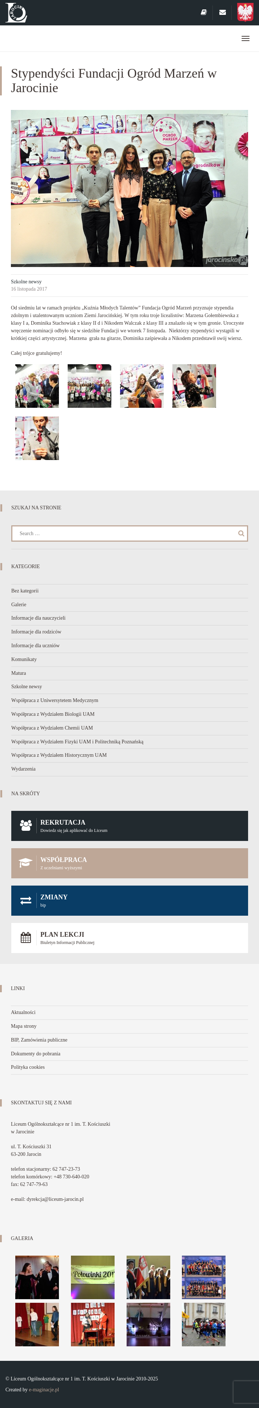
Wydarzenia (23, 769)
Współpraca (130, 863)
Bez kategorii (25, 591)
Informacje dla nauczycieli (38, 618)
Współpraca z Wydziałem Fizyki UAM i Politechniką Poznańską (77, 741)
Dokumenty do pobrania (35, 1053)
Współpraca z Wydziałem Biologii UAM (53, 714)
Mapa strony (23, 1026)
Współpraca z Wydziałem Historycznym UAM (59, 755)
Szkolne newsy (26, 281)
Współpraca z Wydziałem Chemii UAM (52, 728)
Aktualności (23, 1012)
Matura (18, 673)
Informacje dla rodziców (36, 632)
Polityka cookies (28, 1067)
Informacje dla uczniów (35, 645)
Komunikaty (24, 659)
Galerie (18, 604)
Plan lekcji (130, 938)
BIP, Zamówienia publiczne (39, 1040)
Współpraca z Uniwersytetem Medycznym (54, 700)
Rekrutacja (130, 826)
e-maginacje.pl (44, 1389)
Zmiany (130, 900)
